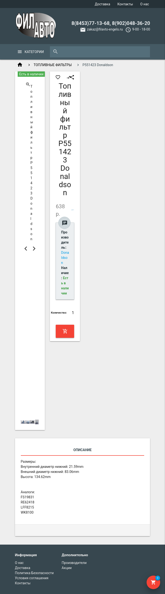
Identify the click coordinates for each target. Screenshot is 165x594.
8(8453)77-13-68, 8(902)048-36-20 (110, 23)
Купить (65, 331)
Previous (26, 248)
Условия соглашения (31, 578)
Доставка (102, 4)
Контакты (125, 4)
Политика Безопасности (34, 573)
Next (34, 248)
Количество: (59, 312)
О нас (144, 4)
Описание (82, 450)
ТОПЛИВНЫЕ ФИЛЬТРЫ (53, 65)
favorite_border (58, 77)
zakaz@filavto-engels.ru (105, 29)
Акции (67, 568)
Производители (74, 563)
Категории (34, 52)
